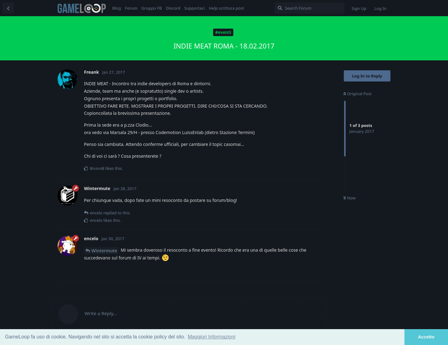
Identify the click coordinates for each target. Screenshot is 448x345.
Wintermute (104, 251)
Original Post (357, 93)
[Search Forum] (309, 8)
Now (349, 198)
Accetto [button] (426, 336)
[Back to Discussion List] (8, 8)
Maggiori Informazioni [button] (212, 336)
